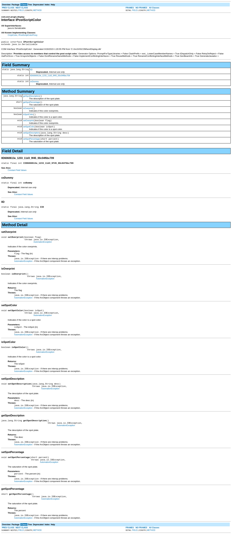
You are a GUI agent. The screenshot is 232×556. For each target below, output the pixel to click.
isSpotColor (28, 117)
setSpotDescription (31, 137)
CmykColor (12, 35)
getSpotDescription (31, 97)
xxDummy (34, 82)
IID (31, 70)
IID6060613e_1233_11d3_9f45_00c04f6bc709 (50, 76)
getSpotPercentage (31, 104)
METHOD (37, 10)
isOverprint (27, 111)
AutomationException (43, 250)
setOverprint (28, 124)
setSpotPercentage (31, 144)
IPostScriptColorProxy (28, 35)
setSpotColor (28, 130)
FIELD (21, 10)
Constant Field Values (17, 175)
